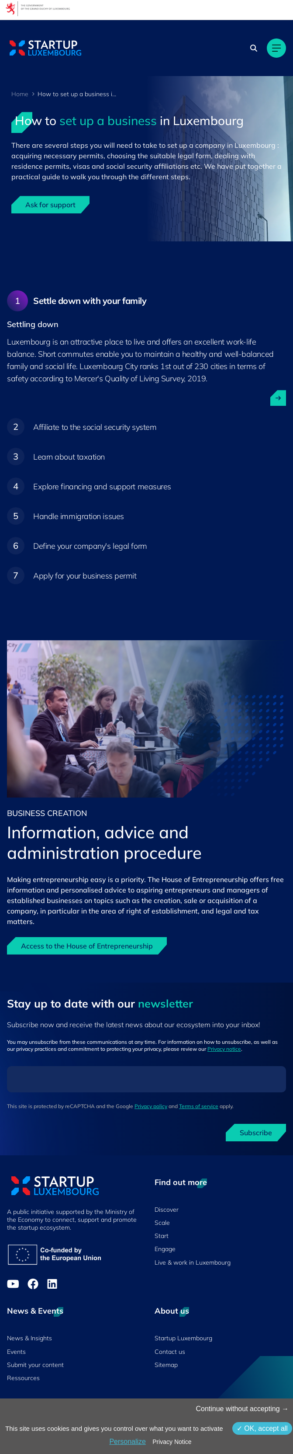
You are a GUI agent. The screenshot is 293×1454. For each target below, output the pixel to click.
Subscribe (256, 1132)
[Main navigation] (276, 48)
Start (162, 1236)
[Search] (253, 48)
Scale (162, 1223)
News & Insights (29, 1338)
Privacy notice (224, 1049)
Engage (165, 1249)
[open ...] (278, 398)
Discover (167, 1209)
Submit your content (35, 1365)
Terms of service (198, 1106)
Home (19, 94)
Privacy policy (150, 1106)
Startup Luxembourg (183, 1338)
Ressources (23, 1378)
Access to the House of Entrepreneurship (87, 945)
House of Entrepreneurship (205, 879)
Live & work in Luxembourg (193, 1262)
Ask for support (50, 204)
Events (16, 1352)
